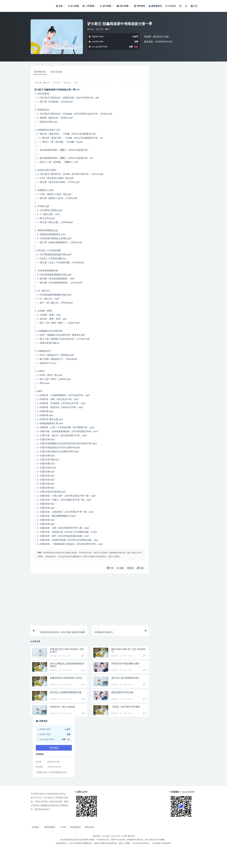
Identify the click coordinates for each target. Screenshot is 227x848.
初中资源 (56, 82)
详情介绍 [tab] (40, 71)
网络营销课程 (50, 827)
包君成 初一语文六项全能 (62, 706)
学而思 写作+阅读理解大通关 (125, 663)
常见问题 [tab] (56, 71)
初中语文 (90, 29)
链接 (140, 568)
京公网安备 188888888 (161, 843)
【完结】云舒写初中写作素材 (125, 706)
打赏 (110, 568)
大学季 (124, 836)
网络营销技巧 (75, 827)
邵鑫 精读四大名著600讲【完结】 (66, 677)
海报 (130, 568)
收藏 (120, 568)
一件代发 (62, 827)
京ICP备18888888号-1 (141, 843)
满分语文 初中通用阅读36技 (125, 677)
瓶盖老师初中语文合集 (122, 692)
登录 (194, 6)
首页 (47, 82)
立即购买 (54, 747)
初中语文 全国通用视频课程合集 (66, 692)
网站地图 (96, 836)
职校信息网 (89, 827)
